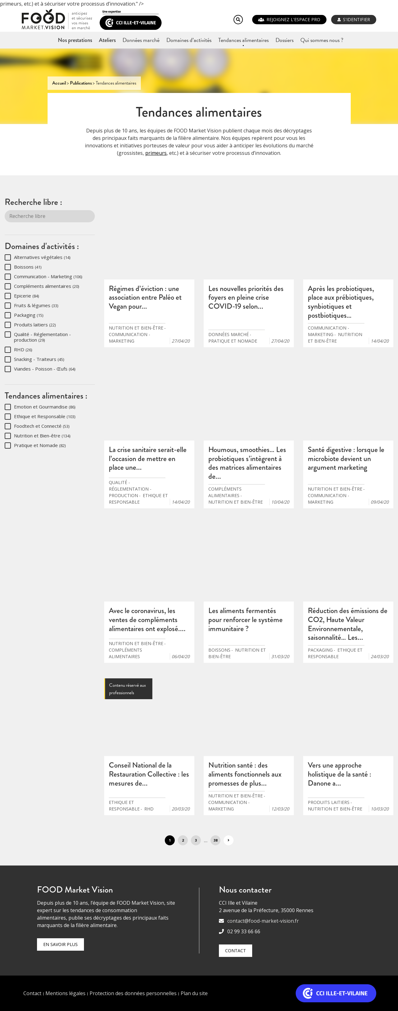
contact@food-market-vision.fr (263, 920)
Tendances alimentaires (243, 40)
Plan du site (194, 993)
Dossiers (284, 40)
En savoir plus (60, 944)
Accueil (59, 83)
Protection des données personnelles (133, 993)
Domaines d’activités (188, 40)
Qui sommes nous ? (321, 40)
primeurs (156, 153)
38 (215, 840)
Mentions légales (65, 993)
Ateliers (107, 40)
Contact (235, 950)
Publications (81, 83)
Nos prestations (75, 40)
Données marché (141, 40)
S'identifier (356, 19)
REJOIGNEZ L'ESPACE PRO (293, 19)
